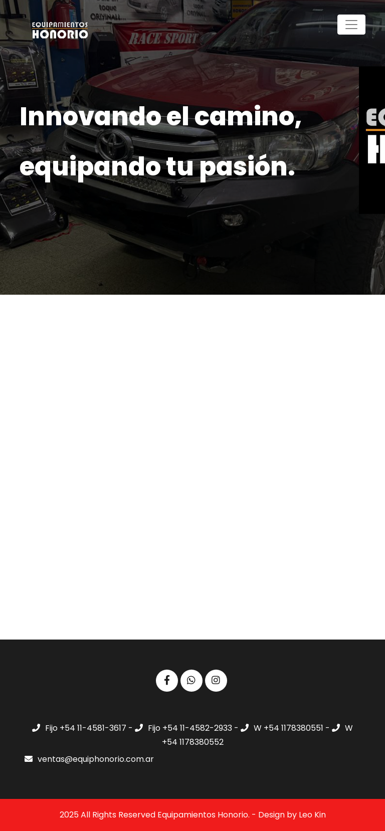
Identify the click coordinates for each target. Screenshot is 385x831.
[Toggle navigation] (351, 25)
